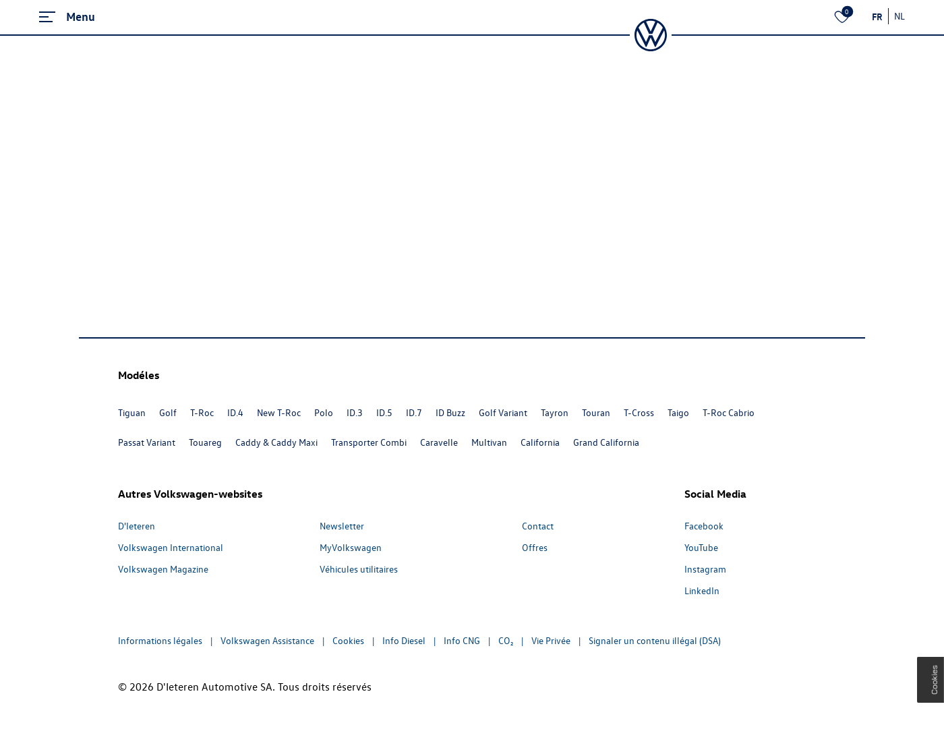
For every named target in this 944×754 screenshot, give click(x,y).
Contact (538, 525)
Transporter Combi (369, 442)
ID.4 (235, 412)
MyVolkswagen (351, 547)
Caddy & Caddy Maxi (276, 442)
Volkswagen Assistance (267, 640)
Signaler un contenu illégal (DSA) (655, 640)
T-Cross (639, 412)
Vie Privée (550, 640)
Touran (596, 412)
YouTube (701, 547)
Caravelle (439, 442)
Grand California (606, 442)
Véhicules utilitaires (359, 568)
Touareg (205, 442)
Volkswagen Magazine (163, 568)
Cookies (348, 640)
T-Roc (202, 412)
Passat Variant (146, 442)
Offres (535, 547)
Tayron (554, 412)
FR (877, 16)
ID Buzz (450, 412)
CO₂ (505, 640)
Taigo (678, 412)
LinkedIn (701, 590)
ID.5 (384, 412)
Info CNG (462, 640)
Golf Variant (503, 412)
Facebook (704, 525)
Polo (323, 412)
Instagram (705, 568)
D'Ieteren (136, 525)
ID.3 (355, 412)
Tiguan (132, 412)
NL (899, 15)
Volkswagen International (170, 547)
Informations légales (160, 640)
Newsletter (342, 525)
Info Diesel (403, 640)
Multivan (489, 442)
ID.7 (414, 412)
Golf (168, 412)
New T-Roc (279, 412)
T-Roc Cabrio (729, 412)
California (540, 442)
